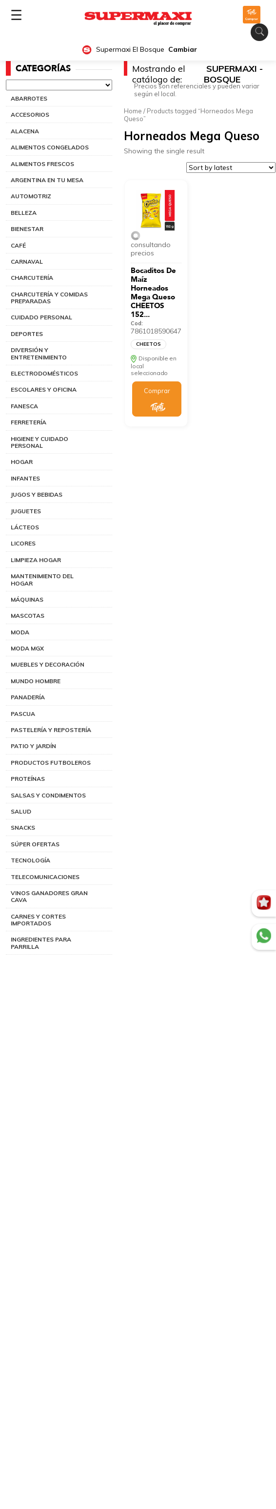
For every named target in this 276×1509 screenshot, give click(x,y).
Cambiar (182, 49)
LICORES (23, 543)
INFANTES (25, 478)
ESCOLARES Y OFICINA (44, 389)
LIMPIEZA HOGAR (36, 560)
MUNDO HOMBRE (35, 681)
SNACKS (23, 827)
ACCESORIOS (30, 114)
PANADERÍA (28, 697)
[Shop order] (231, 167)
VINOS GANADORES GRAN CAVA (49, 896)
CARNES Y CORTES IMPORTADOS (38, 920)
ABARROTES (29, 98)
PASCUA (23, 713)
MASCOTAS (27, 615)
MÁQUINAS (27, 599)
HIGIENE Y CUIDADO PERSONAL (39, 442)
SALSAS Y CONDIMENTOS (48, 795)
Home (133, 111)
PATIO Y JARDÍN (33, 746)
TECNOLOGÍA (30, 860)
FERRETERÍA (28, 422)
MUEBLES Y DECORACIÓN (47, 664)
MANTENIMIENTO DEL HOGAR (42, 579)
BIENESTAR (27, 228)
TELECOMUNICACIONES (45, 876)
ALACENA (25, 131)
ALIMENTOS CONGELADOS (50, 147)
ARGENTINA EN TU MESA (47, 180)
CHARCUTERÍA (32, 277)
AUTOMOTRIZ (31, 196)
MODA (20, 632)
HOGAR (22, 461)
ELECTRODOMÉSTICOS (44, 373)
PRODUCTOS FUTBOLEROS (51, 762)
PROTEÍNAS (28, 778)
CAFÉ (18, 245)
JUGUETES (26, 511)
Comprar (157, 391)
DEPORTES (27, 333)
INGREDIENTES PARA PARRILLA (41, 943)
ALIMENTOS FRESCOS (42, 164)
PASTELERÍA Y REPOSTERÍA (51, 730)
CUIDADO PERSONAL (41, 317)
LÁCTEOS (25, 527)
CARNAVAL (27, 261)
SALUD (21, 811)
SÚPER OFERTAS (35, 844)
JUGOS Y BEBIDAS (36, 494)
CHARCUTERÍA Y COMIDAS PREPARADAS (49, 298)
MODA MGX (27, 648)
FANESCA (24, 406)
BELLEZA (24, 212)
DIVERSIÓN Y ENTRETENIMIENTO (39, 353)
